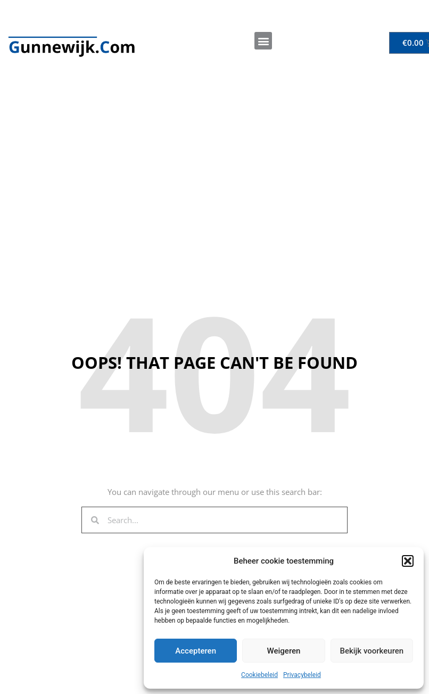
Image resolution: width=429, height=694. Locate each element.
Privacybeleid (302, 675)
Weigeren (284, 651)
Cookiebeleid (259, 675)
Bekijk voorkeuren (371, 651)
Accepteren (195, 651)
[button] (407, 561)
